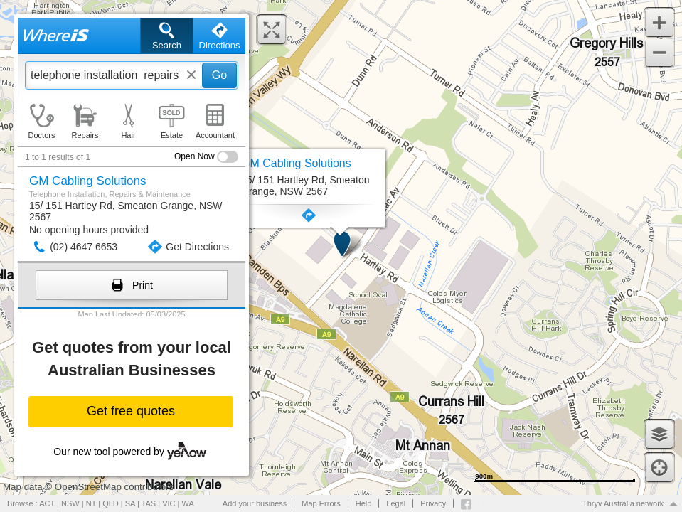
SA (130, 503)
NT (91, 503)
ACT (47, 503)
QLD (110, 503)
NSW (70, 503)
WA (188, 503)
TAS (149, 503)
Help (364, 503)
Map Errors (321, 503)
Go (219, 75)
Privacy (433, 503)
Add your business (255, 503)
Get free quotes (131, 411)
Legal (395, 503)
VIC (168, 503)
